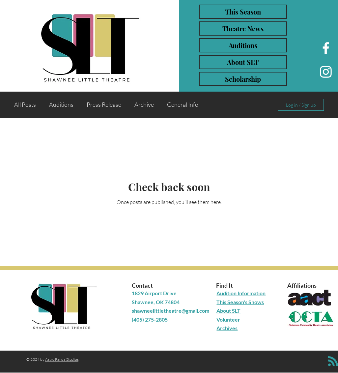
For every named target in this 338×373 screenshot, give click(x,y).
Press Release (104, 104)
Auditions (243, 45)
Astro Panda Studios (61, 359)
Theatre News (243, 28)
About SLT (243, 62)
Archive (144, 104)
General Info (182, 104)
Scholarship (243, 78)
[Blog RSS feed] (333, 361)
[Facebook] (326, 48)
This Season (243, 11)
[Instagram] (326, 72)
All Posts (25, 104)
